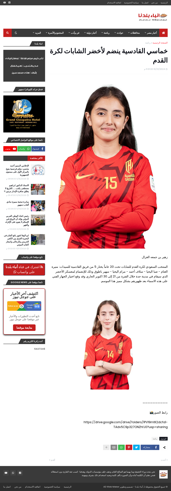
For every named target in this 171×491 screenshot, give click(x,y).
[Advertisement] (64, 16)
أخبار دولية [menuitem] (92, 32)
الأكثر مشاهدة (36, 158)
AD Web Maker (111, 486)
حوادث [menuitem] (120, 32)
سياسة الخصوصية (131, 2)
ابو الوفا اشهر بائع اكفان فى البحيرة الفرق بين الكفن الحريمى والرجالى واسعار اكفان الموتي (16, 240)
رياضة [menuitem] (107, 32)
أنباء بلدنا (139, 486)
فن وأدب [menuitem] (75, 32)
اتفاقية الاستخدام (114, 2)
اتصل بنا (145, 2)
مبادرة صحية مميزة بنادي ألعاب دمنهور (18, 203)
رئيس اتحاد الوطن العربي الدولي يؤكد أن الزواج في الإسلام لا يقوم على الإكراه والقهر (17, 221)
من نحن (154, 2)
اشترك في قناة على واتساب (24, 269)
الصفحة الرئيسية (160, 42)
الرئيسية (164, 2)
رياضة (148, 42)
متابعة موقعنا (24, 328)
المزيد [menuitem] (38, 32)
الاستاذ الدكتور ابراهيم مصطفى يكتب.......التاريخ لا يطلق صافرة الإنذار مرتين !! (16, 188)
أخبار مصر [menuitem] (152, 32)
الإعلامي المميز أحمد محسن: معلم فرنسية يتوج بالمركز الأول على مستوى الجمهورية (17, 170)
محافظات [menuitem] (135, 32)
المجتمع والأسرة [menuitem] (56, 32)
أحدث (163, 460)
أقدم (53, 460)
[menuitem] (163, 33)
